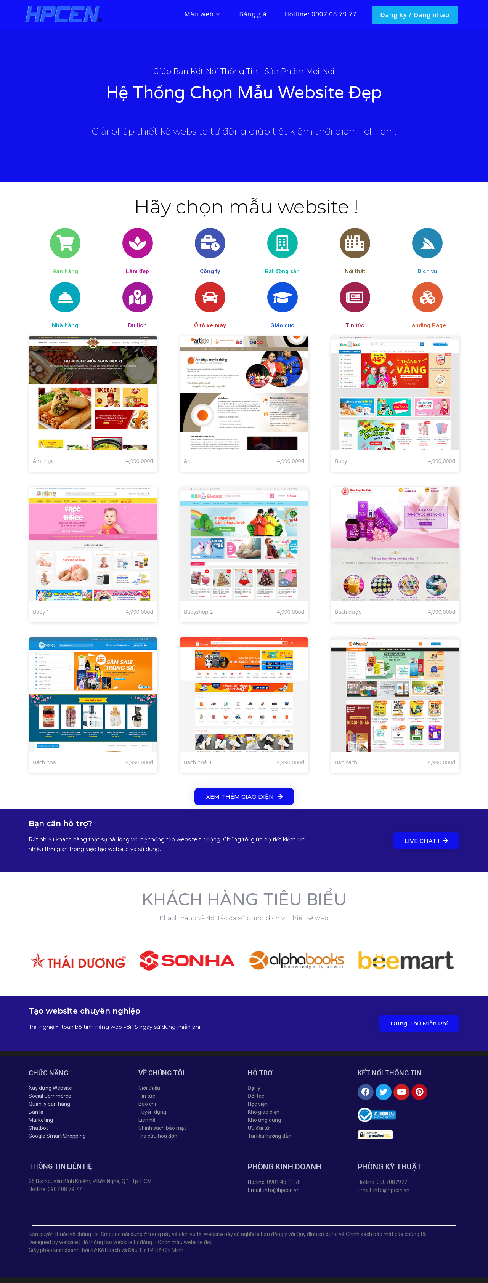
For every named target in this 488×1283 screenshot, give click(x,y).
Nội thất (355, 271)
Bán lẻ (36, 1112)
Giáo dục (282, 325)
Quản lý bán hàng (49, 1104)
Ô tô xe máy (210, 325)
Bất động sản (282, 271)
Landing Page (427, 325)
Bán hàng (65, 271)
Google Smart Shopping (57, 1136)
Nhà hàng (65, 325)
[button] (244, 796)
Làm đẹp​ (137, 271)
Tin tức (354, 325)
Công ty (210, 271)
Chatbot (38, 1128)
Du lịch (137, 325)
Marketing (41, 1120)
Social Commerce (50, 1096)
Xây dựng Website (50, 1088)
